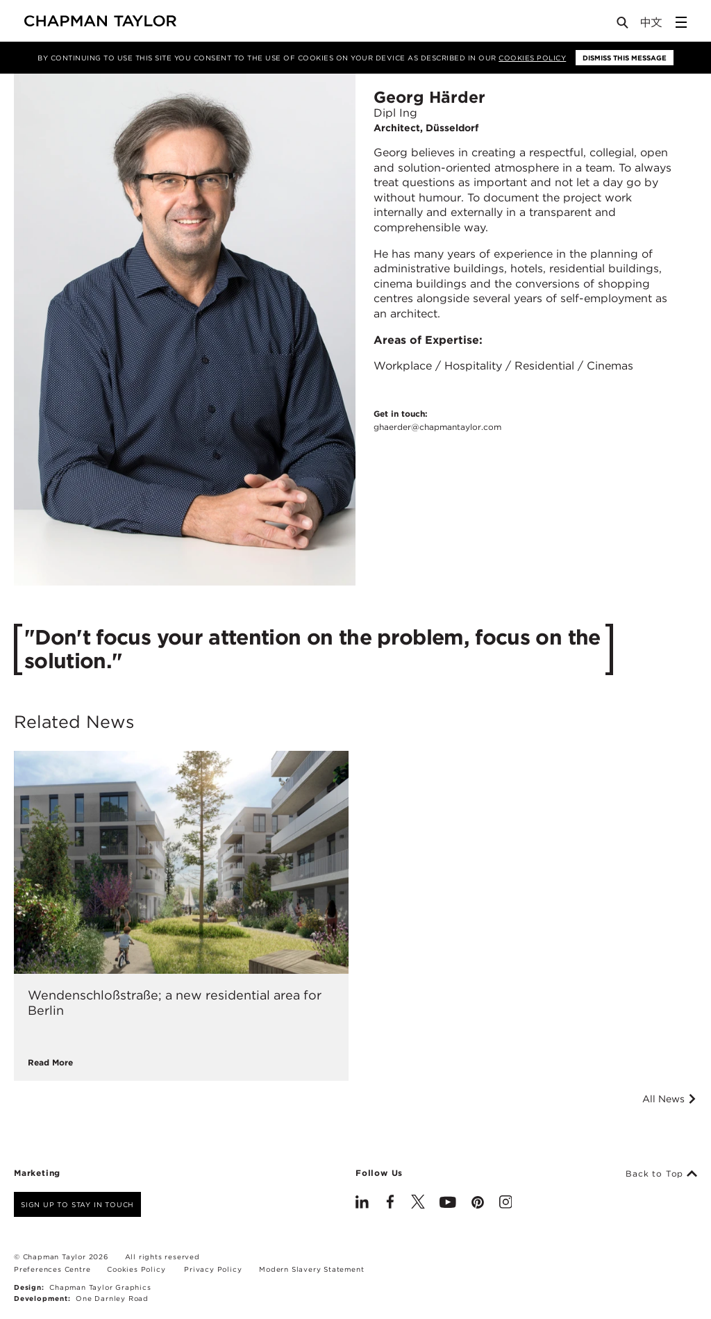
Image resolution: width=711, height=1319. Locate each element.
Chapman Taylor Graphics (100, 1287)
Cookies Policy (532, 57)
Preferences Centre (52, 1269)
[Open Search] (623, 25)
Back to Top (661, 1174)
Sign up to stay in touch (77, 1204)
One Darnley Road (112, 1298)
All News (669, 1098)
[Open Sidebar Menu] (681, 22)
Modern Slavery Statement (311, 1269)
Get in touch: (437, 420)
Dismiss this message (625, 57)
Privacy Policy (213, 1269)
